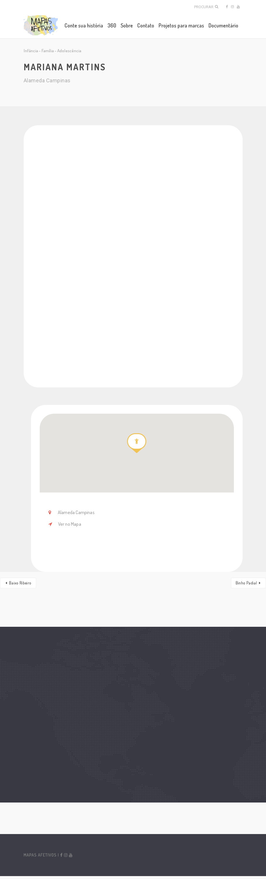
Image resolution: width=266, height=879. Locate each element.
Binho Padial (246, 582)
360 (111, 25)
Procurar (206, 7)
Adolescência (69, 50)
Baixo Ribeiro (20, 582)
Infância (31, 50)
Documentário (223, 25)
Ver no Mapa (69, 524)
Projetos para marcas (181, 25)
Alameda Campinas (76, 512)
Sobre (127, 25)
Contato (145, 25)
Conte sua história (84, 25)
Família (47, 50)
